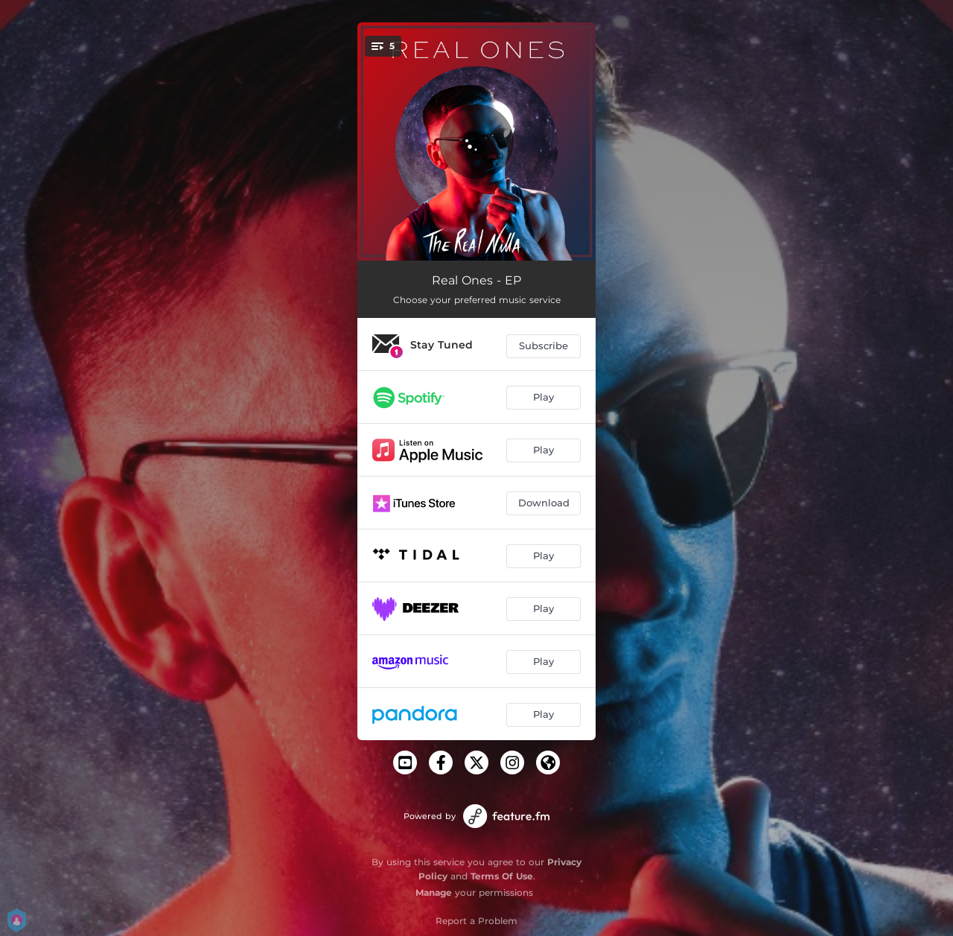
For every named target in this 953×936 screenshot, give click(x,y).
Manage (433, 892)
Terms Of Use (502, 876)
